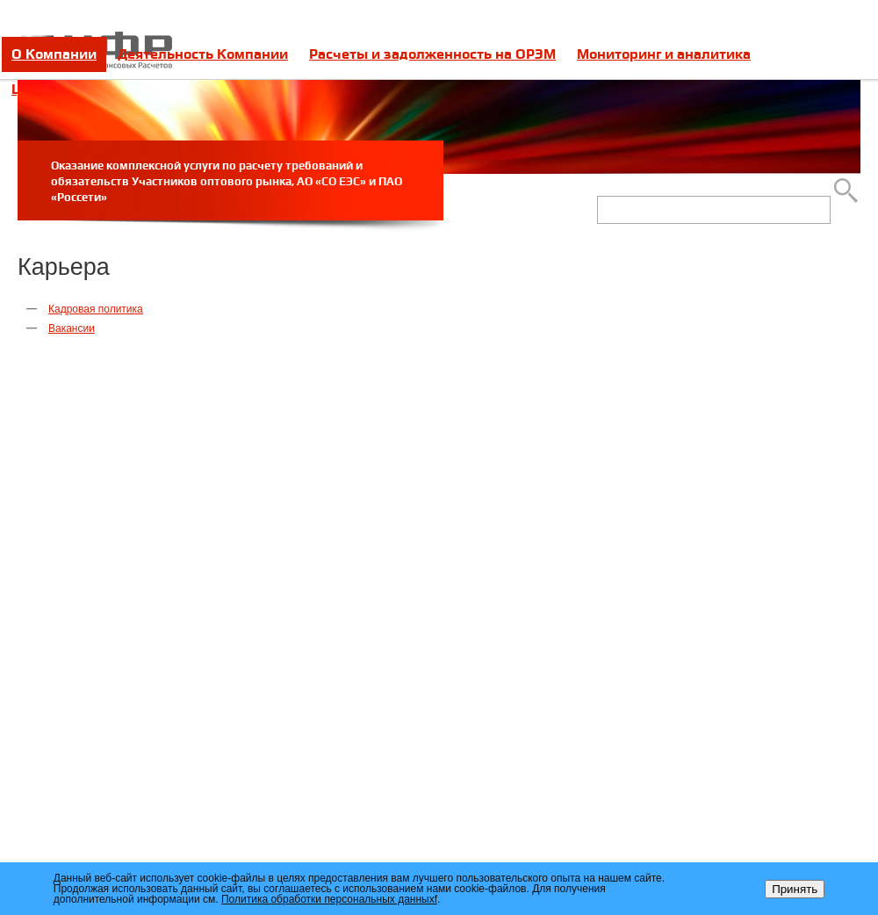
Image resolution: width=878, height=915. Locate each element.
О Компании (54, 54)
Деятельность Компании (203, 54)
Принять (794, 889)
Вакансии (71, 328)
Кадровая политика (95, 309)
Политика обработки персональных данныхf (329, 899)
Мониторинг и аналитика (664, 54)
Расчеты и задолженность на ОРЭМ (432, 54)
